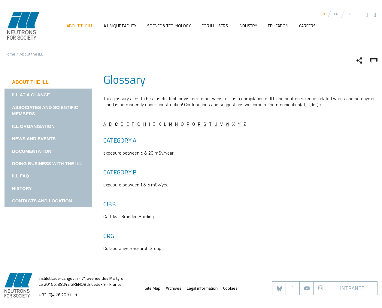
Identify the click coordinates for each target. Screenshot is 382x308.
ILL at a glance (31, 94)
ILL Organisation (33, 126)
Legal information (202, 288)
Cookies (230, 288)
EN (322, 14)
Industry (248, 26)
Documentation (31, 151)
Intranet (352, 288)
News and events (34, 138)
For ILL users (215, 26)
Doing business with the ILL (47, 163)
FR (336, 14)
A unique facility (120, 26)
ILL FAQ (20, 175)
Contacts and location (42, 200)
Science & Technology (169, 26)
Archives (173, 288)
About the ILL (80, 26)
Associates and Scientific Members (45, 110)
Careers (307, 26)
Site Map (152, 288)
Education (278, 26)
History (22, 188)
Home (10, 54)
